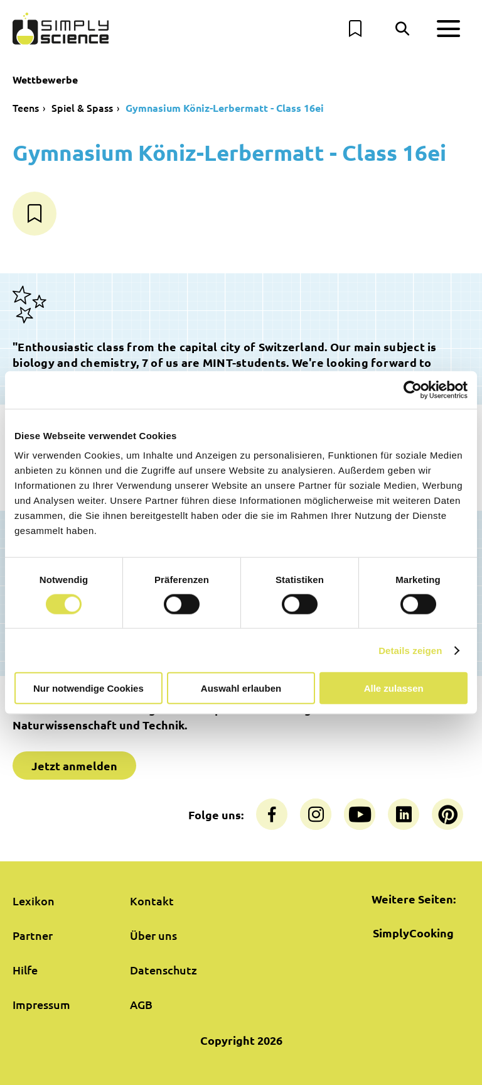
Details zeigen (410, 650)
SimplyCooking (413, 932)
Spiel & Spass (82, 107)
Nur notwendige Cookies (88, 688)
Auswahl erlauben (241, 688)
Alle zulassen (394, 688)
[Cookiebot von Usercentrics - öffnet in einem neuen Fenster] (413, 389)
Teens (26, 107)
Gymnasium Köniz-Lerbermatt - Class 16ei (225, 107)
